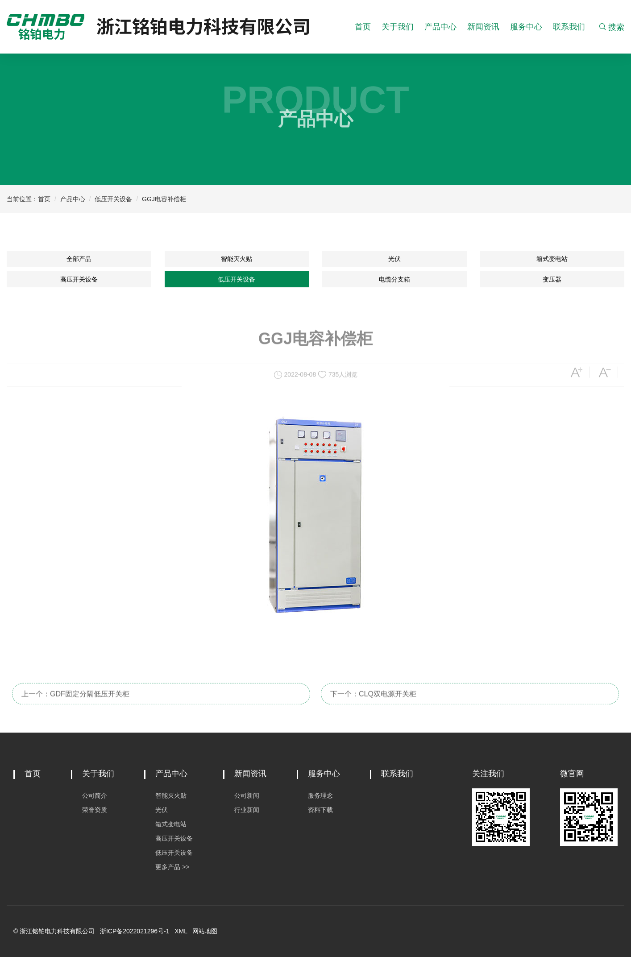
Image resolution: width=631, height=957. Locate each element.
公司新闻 (246, 795)
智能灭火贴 (236, 258)
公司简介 (94, 795)
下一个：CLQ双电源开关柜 (373, 711)
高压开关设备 (79, 279)
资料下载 (320, 809)
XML (180, 931)
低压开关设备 (113, 199)
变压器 (552, 279)
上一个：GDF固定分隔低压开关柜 (75, 711)
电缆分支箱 (394, 279)
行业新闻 (246, 809)
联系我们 (569, 26)
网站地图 (204, 931)
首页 (363, 26)
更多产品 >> (172, 866)
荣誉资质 (94, 809)
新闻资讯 (483, 26)
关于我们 (398, 26)
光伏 (394, 258)
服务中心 (526, 26)
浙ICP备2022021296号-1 (135, 931)
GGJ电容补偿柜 (164, 199)
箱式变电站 (552, 258)
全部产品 (78, 258)
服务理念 (320, 795)
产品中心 (440, 26)
